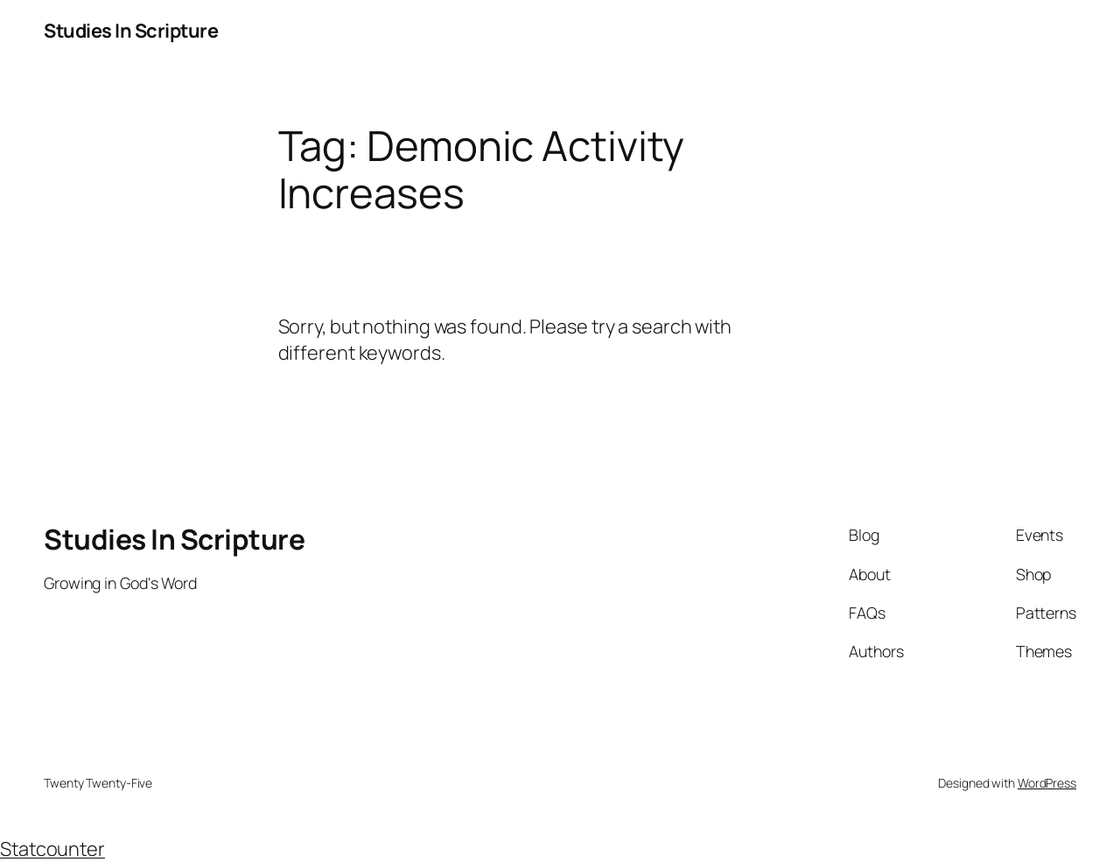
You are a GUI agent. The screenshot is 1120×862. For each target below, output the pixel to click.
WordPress (1047, 782)
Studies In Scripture (131, 31)
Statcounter (52, 849)
